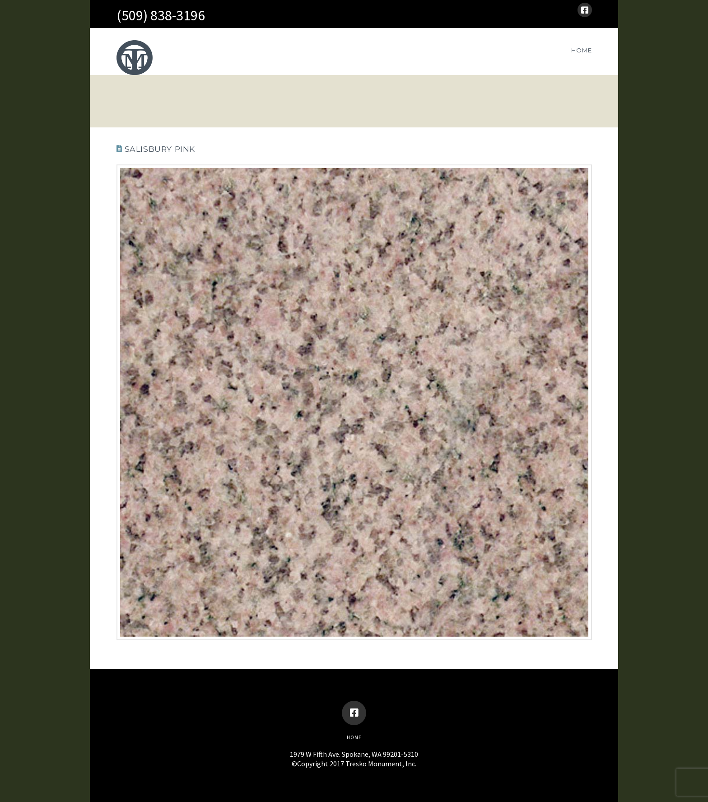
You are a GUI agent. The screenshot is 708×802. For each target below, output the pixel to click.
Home (354, 737)
